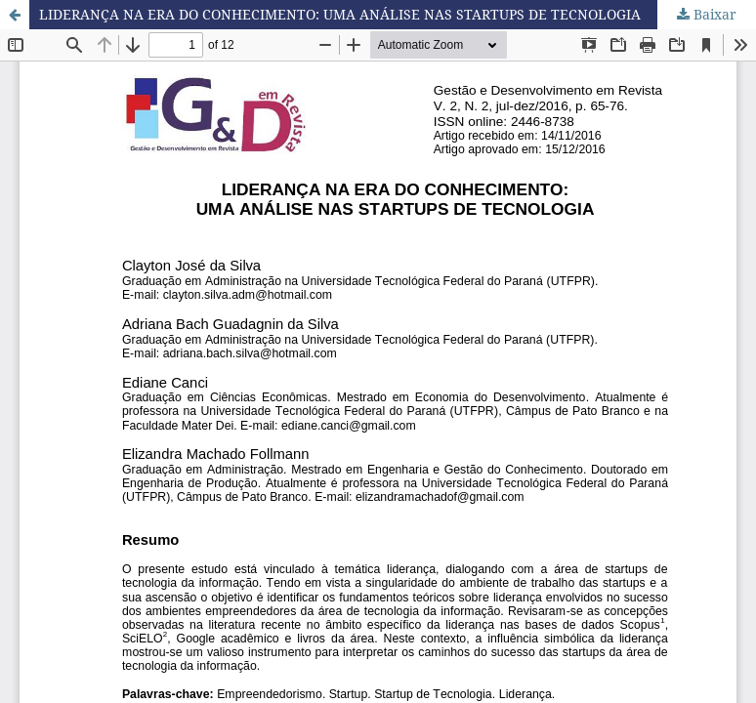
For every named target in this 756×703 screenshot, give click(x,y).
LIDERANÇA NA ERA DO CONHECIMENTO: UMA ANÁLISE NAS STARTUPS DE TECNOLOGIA (340, 14)
